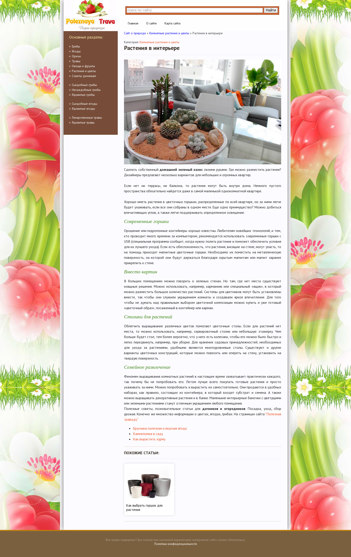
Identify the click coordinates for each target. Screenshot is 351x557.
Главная (133, 23)
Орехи (76, 56)
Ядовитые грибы (83, 95)
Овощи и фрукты (83, 66)
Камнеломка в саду (148, 433)
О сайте (151, 23)
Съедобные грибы (84, 85)
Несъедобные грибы (86, 90)
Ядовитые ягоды (83, 109)
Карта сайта (172, 23)
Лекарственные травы (87, 118)
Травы (76, 61)
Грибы (76, 46)
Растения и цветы (84, 71)
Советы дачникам (84, 76)
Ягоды (76, 51)
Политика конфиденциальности (175, 544)
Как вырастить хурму (149, 439)
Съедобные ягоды (84, 104)
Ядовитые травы (83, 122)
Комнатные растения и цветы (159, 42)
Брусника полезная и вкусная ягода (160, 428)
